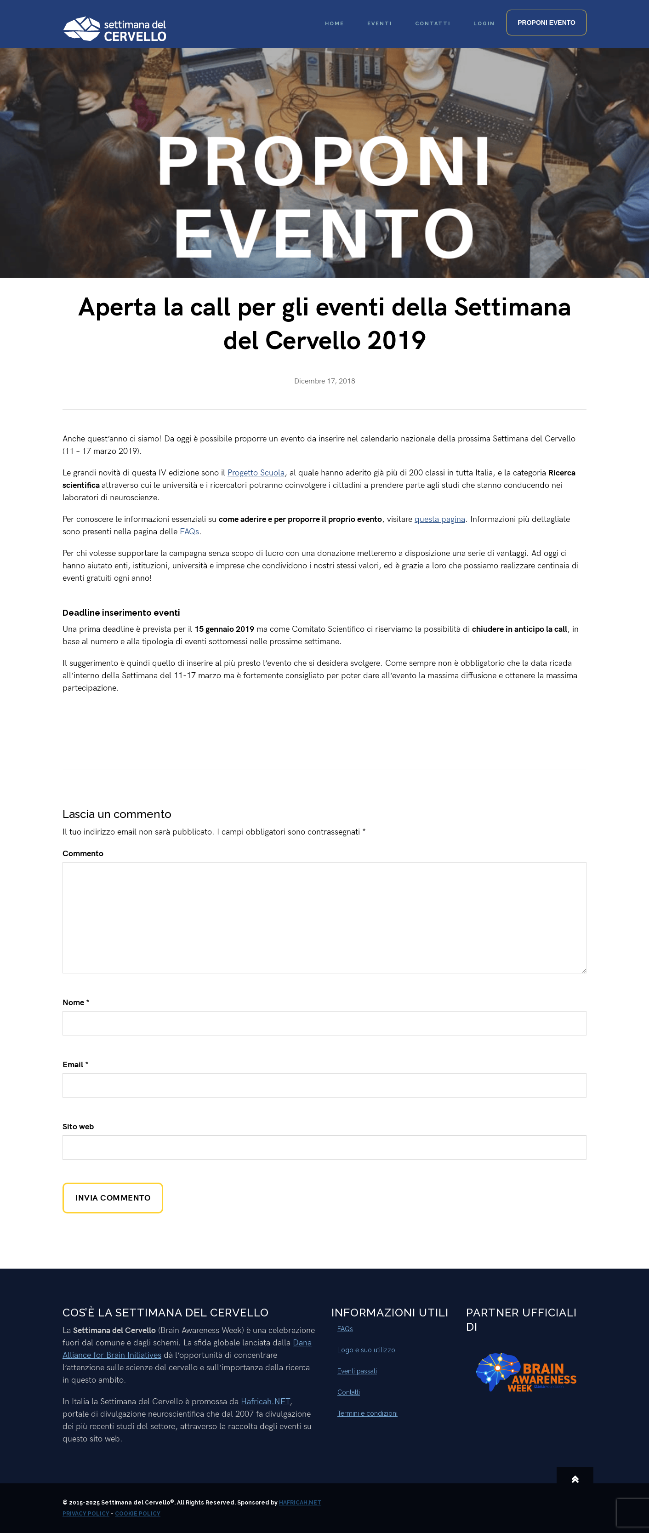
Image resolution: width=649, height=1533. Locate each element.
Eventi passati (357, 1371)
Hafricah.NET (265, 1402)
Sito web (78, 1127)
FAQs (189, 532)
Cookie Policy (137, 1513)
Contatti (348, 1392)
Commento (83, 853)
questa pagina (440, 519)
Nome (76, 1002)
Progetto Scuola (256, 473)
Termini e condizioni (367, 1413)
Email (76, 1065)
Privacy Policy (86, 1513)
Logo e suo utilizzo (366, 1350)
